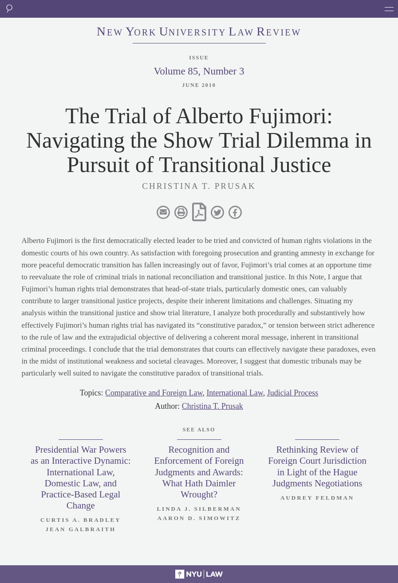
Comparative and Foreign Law (153, 392)
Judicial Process (292, 392)
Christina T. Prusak (212, 406)
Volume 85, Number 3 (199, 71)
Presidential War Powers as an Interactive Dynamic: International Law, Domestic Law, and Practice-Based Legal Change (81, 477)
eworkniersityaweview (199, 32)
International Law (234, 392)
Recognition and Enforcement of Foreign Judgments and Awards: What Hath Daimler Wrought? (199, 472)
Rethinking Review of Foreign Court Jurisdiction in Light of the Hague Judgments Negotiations (317, 466)
